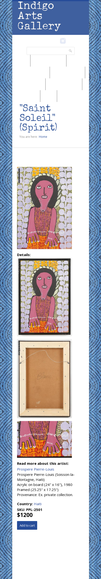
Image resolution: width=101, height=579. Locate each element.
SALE (48, 96)
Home (43, 137)
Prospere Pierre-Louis (35, 469)
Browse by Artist (29, 84)
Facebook (56, 41)
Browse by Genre (67, 72)
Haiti (38, 503)
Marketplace (26, 96)
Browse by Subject (63, 84)
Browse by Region (48, 60)
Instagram (63, 41)
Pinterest (70, 41)
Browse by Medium (31, 72)
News (21, 60)
